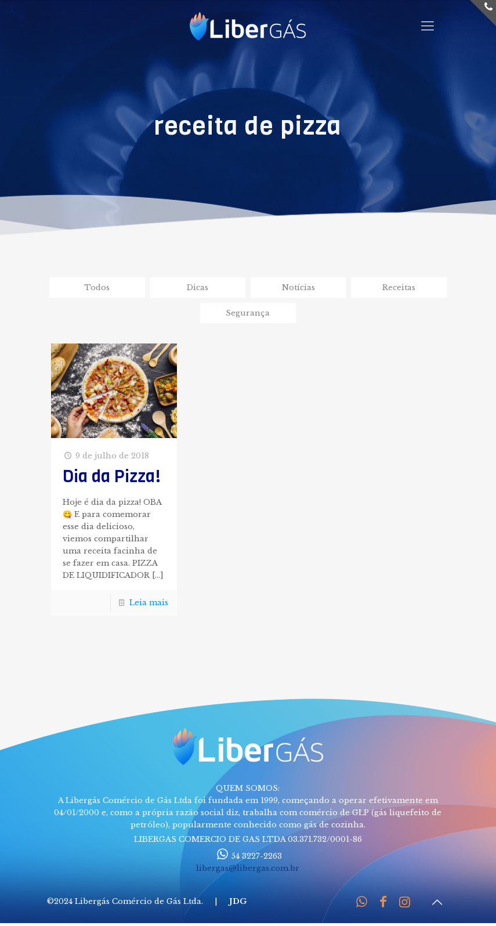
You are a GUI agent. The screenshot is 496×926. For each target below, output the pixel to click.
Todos (97, 287)
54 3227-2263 (248, 856)
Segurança (248, 313)
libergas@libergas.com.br (247, 868)
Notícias (298, 287)
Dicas (197, 287)
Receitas (398, 287)
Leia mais (148, 602)
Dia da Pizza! (112, 476)
